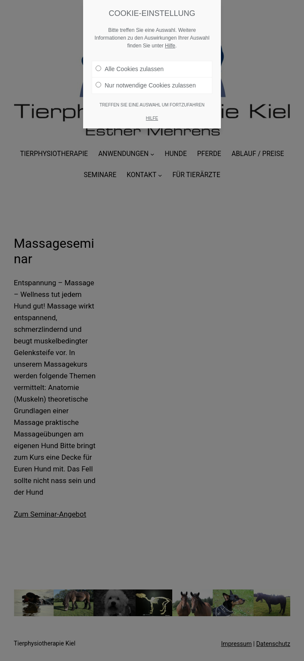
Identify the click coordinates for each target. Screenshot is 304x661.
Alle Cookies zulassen (130, 68)
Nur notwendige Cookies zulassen (146, 85)
